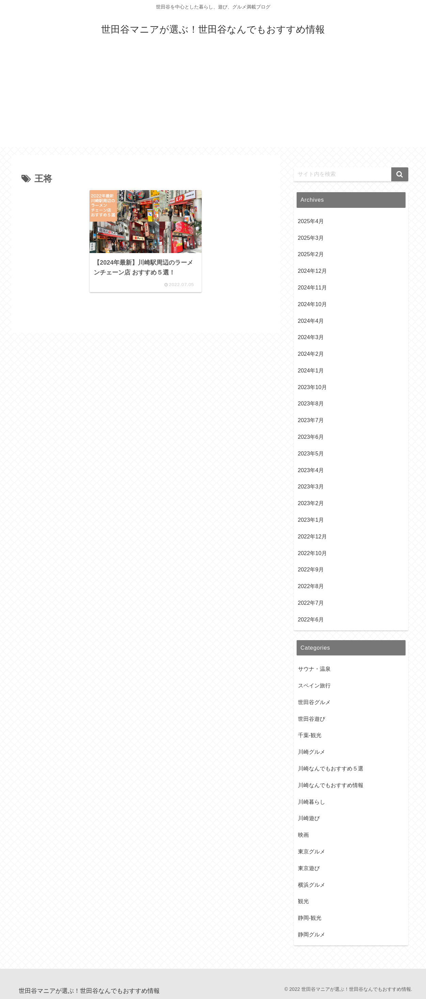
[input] (351, 174)
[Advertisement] (213, 99)
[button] (399, 174)
